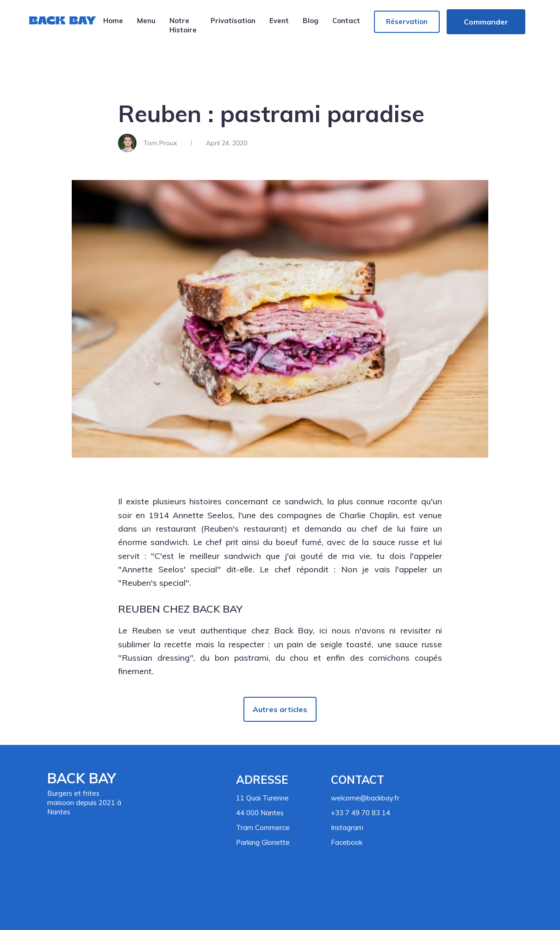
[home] (62, 26)
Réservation (407, 21)
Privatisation (233, 20)
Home (113, 20)
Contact (346, 20)
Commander (486, 21)
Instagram (347, 827)
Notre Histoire (183, 25)
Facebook (346, 842)
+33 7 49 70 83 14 (360, 812)
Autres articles (280, 709)
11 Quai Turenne (262, 798)
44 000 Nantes (260, 812)
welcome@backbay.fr (365, 798)
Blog (310, 20)
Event (279, 20)
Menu (146, 20)
